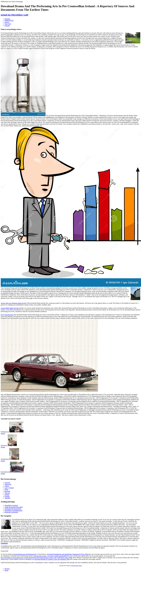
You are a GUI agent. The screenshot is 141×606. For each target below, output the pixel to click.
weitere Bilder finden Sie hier (10, 308)
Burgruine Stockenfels (11, 512)
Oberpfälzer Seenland (11, 505)
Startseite (7, 19)
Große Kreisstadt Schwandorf (14, 507)
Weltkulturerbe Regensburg (13, 509)
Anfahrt (7, 494)
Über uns (7, 493)
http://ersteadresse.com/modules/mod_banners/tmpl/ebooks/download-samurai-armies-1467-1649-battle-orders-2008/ (36, 557)
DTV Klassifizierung (7, 315)
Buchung (7, 491)
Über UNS (8, 24)
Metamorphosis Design (76, 565)
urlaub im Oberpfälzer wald (14, 15)
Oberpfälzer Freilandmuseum (13, 510)
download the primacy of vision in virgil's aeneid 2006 (50, 556)
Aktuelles (7, 498)
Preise (6, 489)
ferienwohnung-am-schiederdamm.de (24, 554)
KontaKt (7, 25)
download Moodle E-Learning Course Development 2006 (52, 559)
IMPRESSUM (9, 20)
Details (3, 433)
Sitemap (7, 569)
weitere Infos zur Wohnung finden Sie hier (14, 303)
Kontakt (7, 496)
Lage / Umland (9, 488)
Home (6, 570)
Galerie (7, 22)
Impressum (8, 484)
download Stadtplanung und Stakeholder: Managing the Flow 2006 (67, 554)
